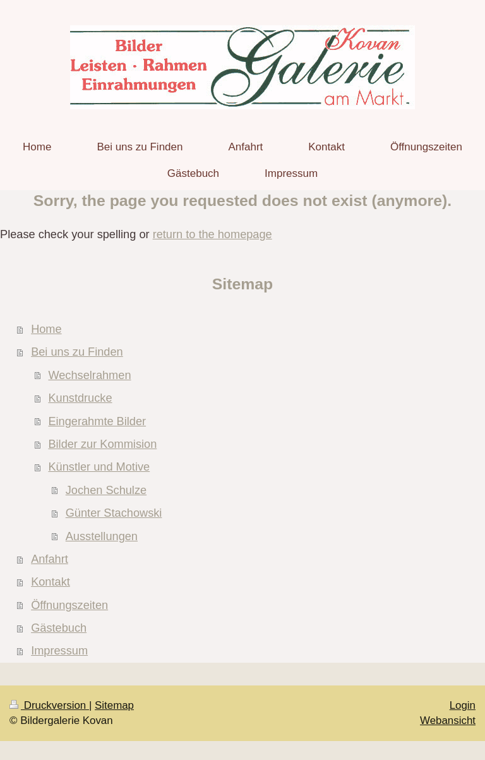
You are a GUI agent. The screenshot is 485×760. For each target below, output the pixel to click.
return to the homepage (212, 234)
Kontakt (50, 582)
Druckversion (49, 705)
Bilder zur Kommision (102, 444)
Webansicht (448, 721)
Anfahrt (49, 559)
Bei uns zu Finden (77, 352)
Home (46, 329)
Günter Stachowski (114, 513)
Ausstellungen (102, 536)
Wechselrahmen (89, 375)
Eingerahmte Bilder (97, 421)
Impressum (59, 650)
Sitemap (114, 705)
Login (463, 705)
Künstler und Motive (99, 467)
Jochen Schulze (106, 490)
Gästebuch (59, 628)
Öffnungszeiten (69, 605)
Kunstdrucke (80, 398)
